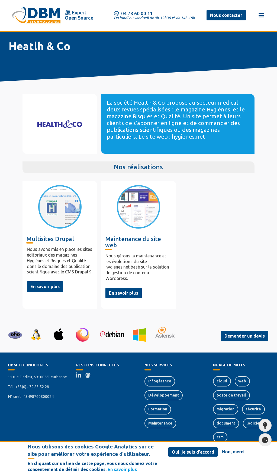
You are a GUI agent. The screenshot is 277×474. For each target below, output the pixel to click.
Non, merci (233, 453)
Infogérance (159, 381)
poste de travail (231, 395)
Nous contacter (226, 15)
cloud (222, 381)
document (226, 423)
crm (220, 437)
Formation (157, 409)
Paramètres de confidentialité (263, 440)
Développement (163, 395)
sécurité (253, 409)
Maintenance (160, 423)
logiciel (253, 423)
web (242, 381)
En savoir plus (45, 286)
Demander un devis (244, 335)
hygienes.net (188, 136)
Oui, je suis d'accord (193, 453)
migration (225, 409)
